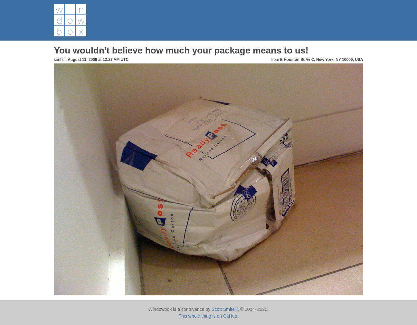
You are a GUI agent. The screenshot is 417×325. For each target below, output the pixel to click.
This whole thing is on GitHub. (209, 316)
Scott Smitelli (225, 309)
